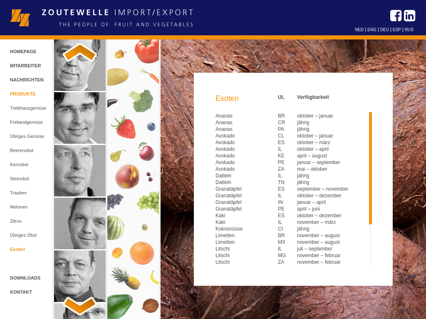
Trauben (18, 192)
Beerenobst (21, 150)
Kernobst (19, 164)
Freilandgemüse (26, 122)
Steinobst (19, 178)
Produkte (23, 93)
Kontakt (21, 292)
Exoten (17, 249)
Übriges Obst (23, 235)
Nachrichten (27, 79)
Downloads (25, 277)
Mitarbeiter (25, 65)
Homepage (23, 51)
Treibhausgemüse (28, 108)
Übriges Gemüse (27, 136)
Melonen (18, 206)
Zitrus (16, 220)
